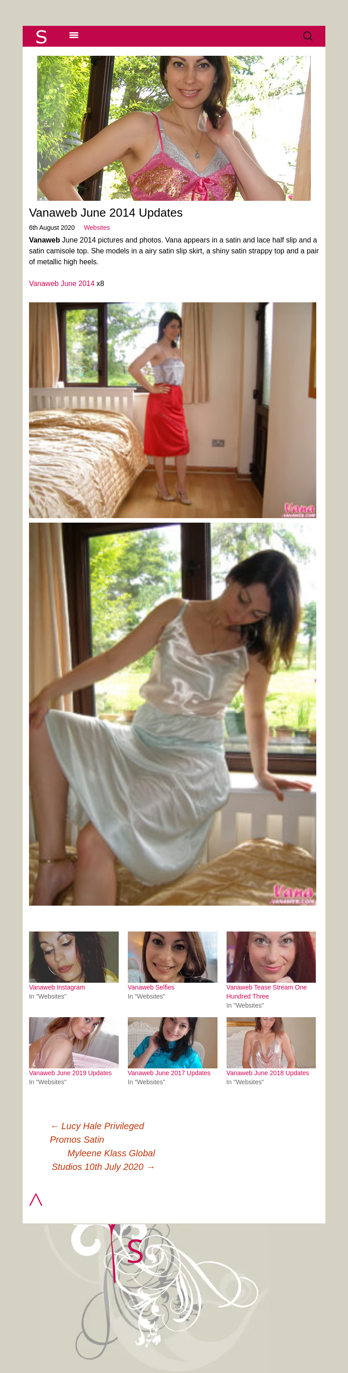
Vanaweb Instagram (57, 987)
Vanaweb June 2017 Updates (169, 1073)
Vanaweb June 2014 (62, 283)
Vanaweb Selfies (151, 987)
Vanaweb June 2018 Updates (268, 1073)
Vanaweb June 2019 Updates (70, 1073)
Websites (97, 227)
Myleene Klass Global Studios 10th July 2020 (103, 1160)
